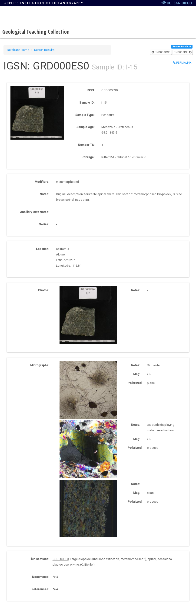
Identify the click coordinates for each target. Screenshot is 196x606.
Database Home (18, 50)
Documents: (40, 577)
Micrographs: (39, 365)
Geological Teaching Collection (36, 31)
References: (40, 589)
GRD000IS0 (182, 52)
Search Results (44, 50)
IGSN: (91, 90)
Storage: (89, 157)
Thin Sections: (39, 559)
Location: (42, 249)
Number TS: (86, 145)
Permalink (182, 62)
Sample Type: (84, 115)
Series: (44, 224)
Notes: (44, 194)
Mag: (136, 374)
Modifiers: (42, 181)
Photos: (43, 290)
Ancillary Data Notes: (34, 212)
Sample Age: (85, 127)
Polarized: (135, 383)
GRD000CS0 (161, 52)
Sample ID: (86, 102)
